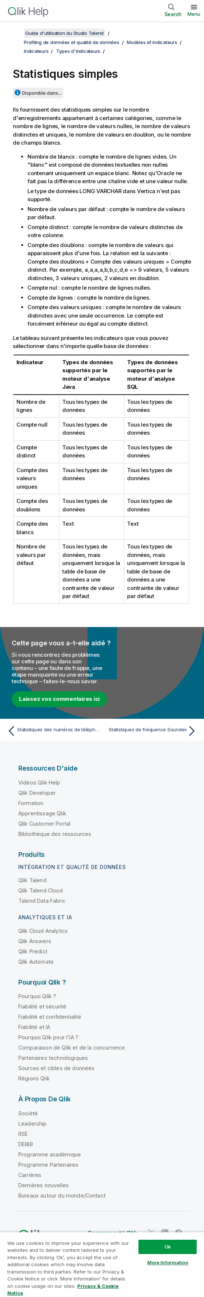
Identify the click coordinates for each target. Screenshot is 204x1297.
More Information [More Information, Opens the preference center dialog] (167, 1262)
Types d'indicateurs (78, 51)
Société (28, 1113)
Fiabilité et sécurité (42, 1006)
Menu (194, 14)
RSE (23, 1134)
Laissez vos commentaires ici (59, 698)
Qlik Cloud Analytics (43, 931)
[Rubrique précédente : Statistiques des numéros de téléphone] (52, 731)
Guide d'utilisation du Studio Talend (64, 33)
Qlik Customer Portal (44, 823)
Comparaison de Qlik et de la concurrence (71, 1047)
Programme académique (49, 1154)
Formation (30, 803)
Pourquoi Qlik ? (37, 996)
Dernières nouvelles (43, 1185)
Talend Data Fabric (42, 901)
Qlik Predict (32, 951)
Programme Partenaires (48, 1165)
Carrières (29, 1175)
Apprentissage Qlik (42, 813)
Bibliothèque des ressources (54, 834)
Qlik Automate (36, 962)
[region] (102, 1264)
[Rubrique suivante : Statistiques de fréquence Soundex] (151, 731)
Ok (167, 1247)
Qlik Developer (37, 793)
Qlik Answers (34, 941)
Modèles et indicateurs (152, 42)
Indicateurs (36, 51)
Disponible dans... (42, 93)
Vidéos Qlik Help (39, 782)
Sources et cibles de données (56, 1068)
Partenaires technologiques (53, 1058)
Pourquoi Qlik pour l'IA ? (48, 1037)
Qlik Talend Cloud (40, 890)
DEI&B (25, 1144)
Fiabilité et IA (34, 1027)
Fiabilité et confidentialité (49, 1017)
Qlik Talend (32, 880)
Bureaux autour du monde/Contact (61, 1195)
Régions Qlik (34, 1078)
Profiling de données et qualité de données (71, 42)
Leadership (32, 1123)
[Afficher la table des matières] (14, 33)
